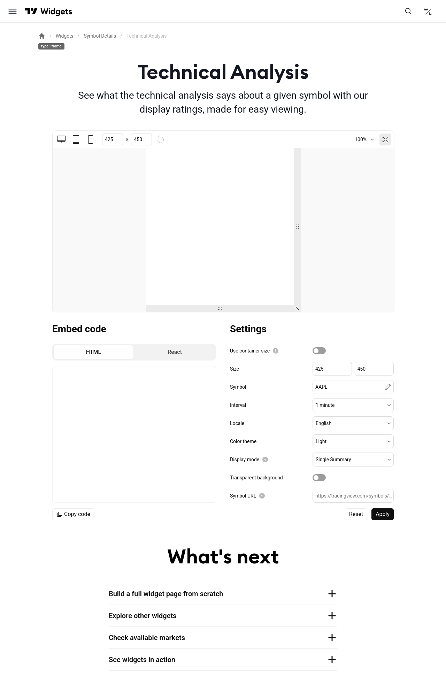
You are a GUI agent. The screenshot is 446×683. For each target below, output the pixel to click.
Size (234, 369)
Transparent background (256, 477)
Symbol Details (100, 36)
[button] (353, 405)
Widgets (65, 36)
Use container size (250, 351)
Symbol (238, 387)
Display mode (244, 459)
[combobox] (364, 139)
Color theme (243, 441)
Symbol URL (243, 496)
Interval (238, 405)
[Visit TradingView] (31, 11)
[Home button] (56, 11)
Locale (237, 423)
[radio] (93, 352)
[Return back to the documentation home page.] (41, 35)
